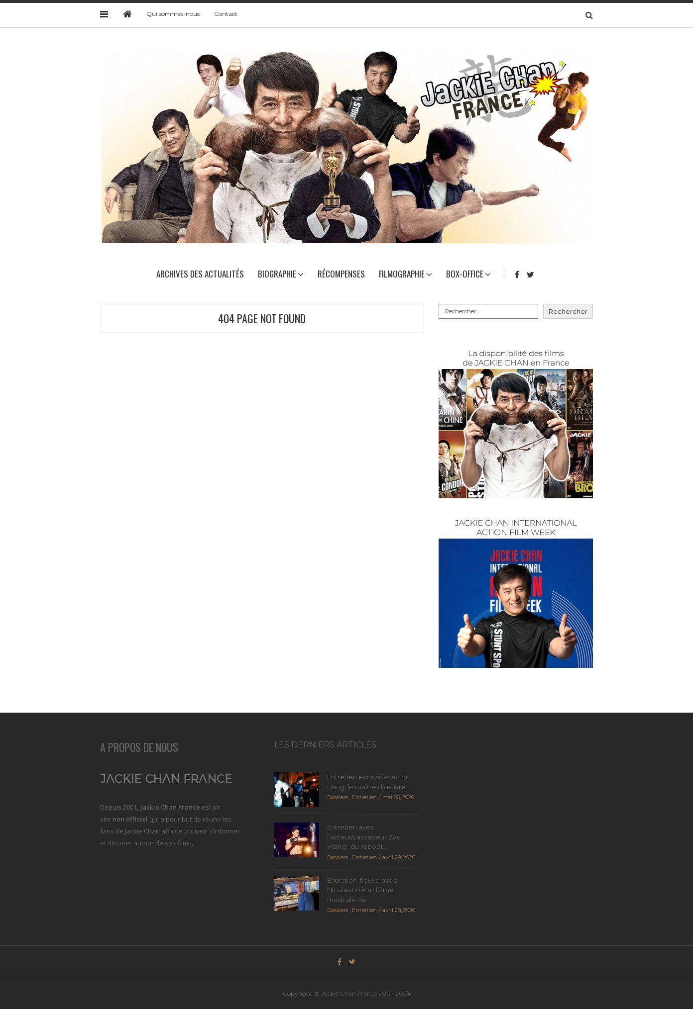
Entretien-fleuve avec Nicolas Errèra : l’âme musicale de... (362, 890)
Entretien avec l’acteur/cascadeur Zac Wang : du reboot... (364, 836)
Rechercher (568, 311)
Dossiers (337, 797)
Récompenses (341, 274)
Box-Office (464, 274)
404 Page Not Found (262, 318)
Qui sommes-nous (173, 13)
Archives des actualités (200, 274)
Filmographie (402, 274)
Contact (225, 13)
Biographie (277, 274)
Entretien (364, 797)
